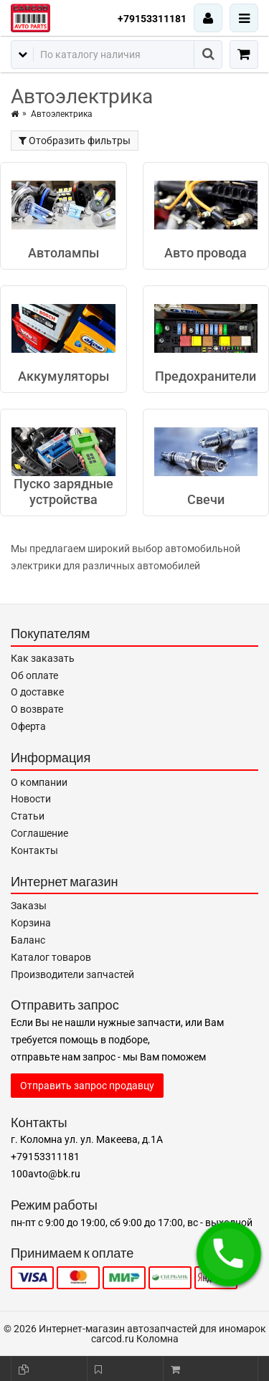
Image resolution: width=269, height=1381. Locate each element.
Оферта (28, 726)
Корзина (31, 923)
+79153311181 (152, 18)
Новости (31, 799)
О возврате (37, 709)
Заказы (29, 905)
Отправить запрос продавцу (87, 1085)
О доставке (37, 692)
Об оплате (34, 675)
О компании (39, 782)
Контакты (34, 850)
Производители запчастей (72, 974)
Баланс (28, 940)
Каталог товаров (51, 957)
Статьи (27, 816)
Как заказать (43, 658)
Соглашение (39, 833)
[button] (229, 1254)
